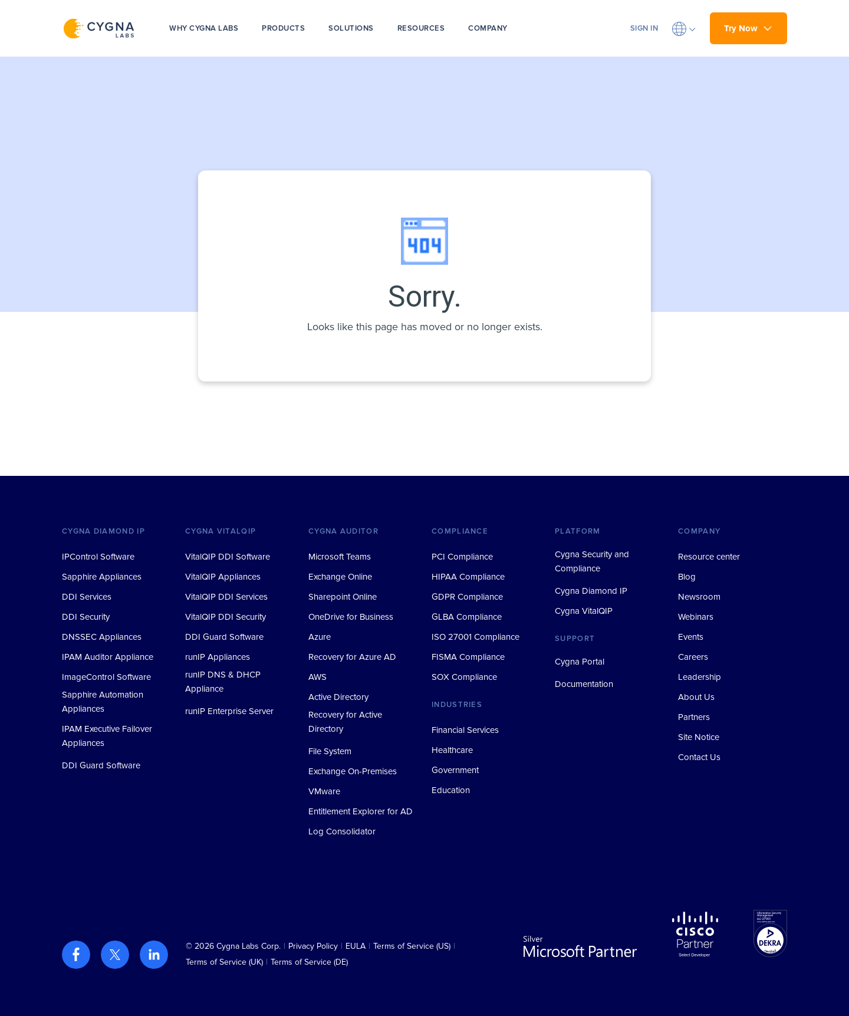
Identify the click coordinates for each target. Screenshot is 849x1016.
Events (690, 637)
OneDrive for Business (350, 616)
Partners (694, 717)
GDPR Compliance (467, 596)
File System (329, 751)
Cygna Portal (579, 661)
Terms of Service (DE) (309, 962)
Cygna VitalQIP (584, 611)
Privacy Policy (313, 946)
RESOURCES (421, 28)
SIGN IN (644, 28)
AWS (317, 677)
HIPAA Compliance (468, 576)
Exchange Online (340, 576)
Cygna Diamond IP (591, 591)
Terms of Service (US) (411, 946)
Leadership (699, 677)
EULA (355, 946)
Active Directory (338, 697)
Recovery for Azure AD (352, 657)
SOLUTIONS (351, 28)
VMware (324, 791)
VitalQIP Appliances (223, 576)
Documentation (584, 684)
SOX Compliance (464, 677)
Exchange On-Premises (352, 771)
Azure (319, 637)
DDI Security (86, 616)
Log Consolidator (342, 831)
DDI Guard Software (101, 765)
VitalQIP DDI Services (226, 596)
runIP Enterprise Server (229, 711)
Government (455, 770)
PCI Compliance (462, 556)
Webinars (695, 616)
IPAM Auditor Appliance (107, 657)
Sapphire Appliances (102, 576)
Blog (687, 576)
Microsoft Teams (339, 556)
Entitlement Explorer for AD (360, 811)
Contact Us (699, 757)
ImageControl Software (106, 677)
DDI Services (86, 596)
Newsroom (699, 596)
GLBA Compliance (467, 616)
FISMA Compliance (468, 657)
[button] (684, 28)
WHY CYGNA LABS (203, 28)
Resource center (709, 556)
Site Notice (698, 737)
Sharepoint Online (342, 596)
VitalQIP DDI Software (227, 556)
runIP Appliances (217, 657)
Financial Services (465, 730)
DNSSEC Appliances (102, 637)
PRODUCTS (283, 28)
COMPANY (488, 28)
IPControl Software (98, 556)
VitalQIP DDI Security (225, 616)
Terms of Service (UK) (224, 962)
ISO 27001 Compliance (475, 637)
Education (451, 790)
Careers (693, 657)
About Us (696, 697)
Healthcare (452, 750)
